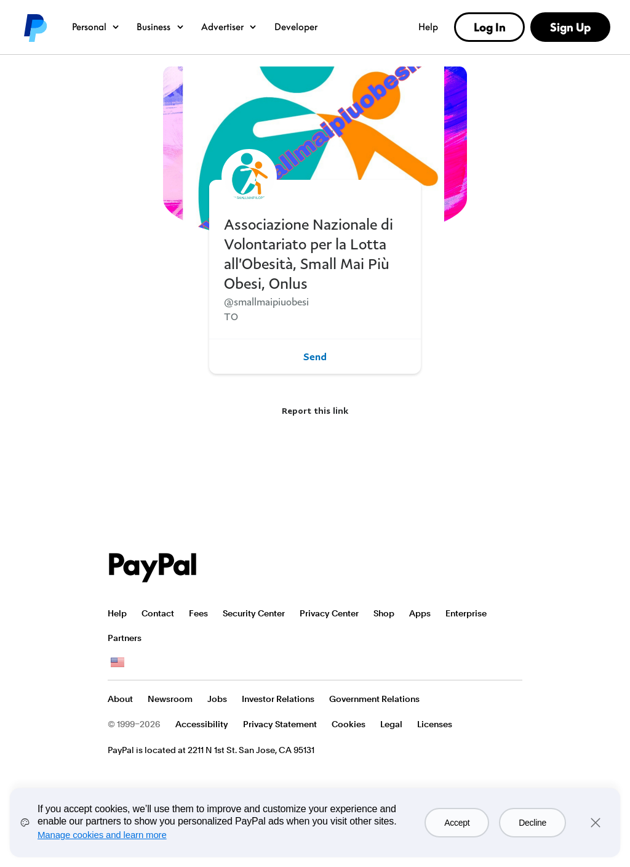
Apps (420, 613)
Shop (383, 613)
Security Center (254, 613)
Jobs (217, 699)
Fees (198, 613)
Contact (158, 613)
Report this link (315, 410)
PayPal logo (34, 27)
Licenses (434, 724)
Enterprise (466, 613)
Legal (391, 724)
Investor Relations (278, 699)
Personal (96, 26)
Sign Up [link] (570, 27)
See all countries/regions (117, 662)
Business (161, 26)
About (120, 699)
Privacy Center (329, 613)
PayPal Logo (152, 568)
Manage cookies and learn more (102, 834)
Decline (532, 823)
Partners (125, 638)
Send (315, 356)
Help (428, 26)
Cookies (348, 724)
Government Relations (374, 699)
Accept (456, 823)
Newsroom (170, 699)
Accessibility (201, 724)
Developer (295, 26)
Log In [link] (490, 27)
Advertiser (229, 26)
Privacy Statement (280, 724)
